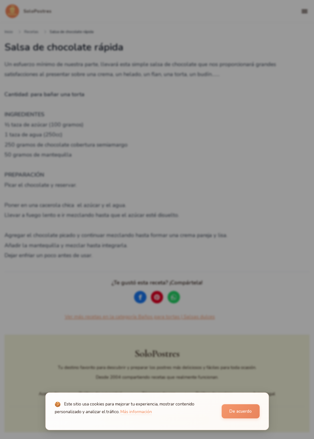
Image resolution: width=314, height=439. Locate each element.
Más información (136, 412)
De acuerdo (240, 411)
